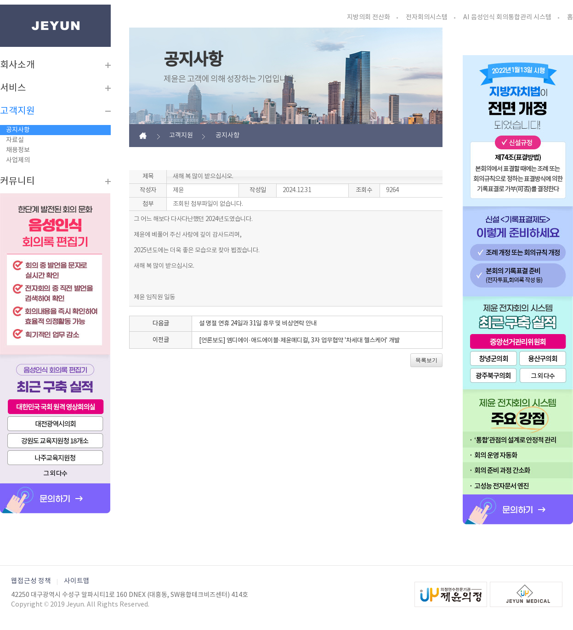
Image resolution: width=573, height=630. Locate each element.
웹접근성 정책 (31, 581)
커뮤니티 (17, 181)
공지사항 (18, 130)
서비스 (13, 88)
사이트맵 (77, 581)
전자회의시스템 (427, 17)
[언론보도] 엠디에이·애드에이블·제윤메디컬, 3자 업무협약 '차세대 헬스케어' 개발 (299, 340)
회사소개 (17, 65)
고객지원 (17, 111)
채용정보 (18, 150)
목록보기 (426, 360)
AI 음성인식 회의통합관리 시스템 (507, 17)
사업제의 (18, 160)
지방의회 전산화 (368, 17)
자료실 (15, 140)
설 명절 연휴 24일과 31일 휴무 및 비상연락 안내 (258, 323)
